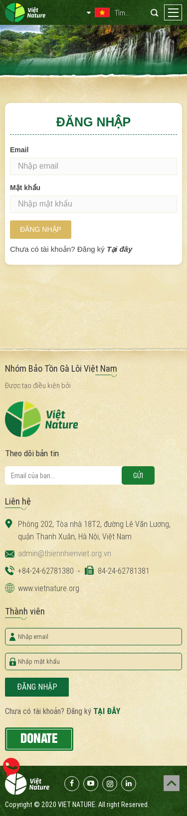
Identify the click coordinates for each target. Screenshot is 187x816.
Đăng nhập (40, 229)
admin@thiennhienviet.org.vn (64, 553)
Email (19, 150)
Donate (39, 738)
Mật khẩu (25, 188)
